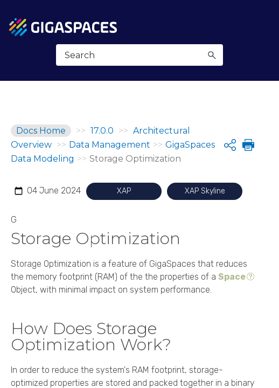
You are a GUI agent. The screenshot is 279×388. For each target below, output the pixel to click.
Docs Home (41, 131)
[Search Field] (140, 55)
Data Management (109, 145)
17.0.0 (102, 131)
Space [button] (232, 277)
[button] (211, 55)
